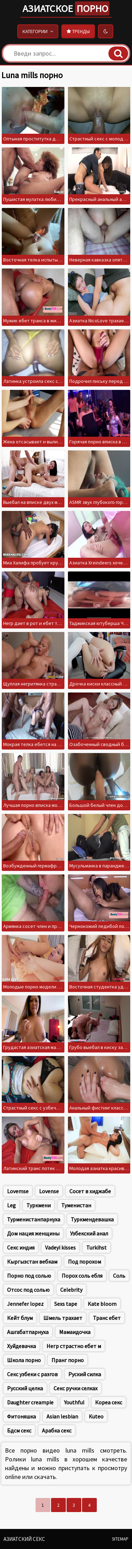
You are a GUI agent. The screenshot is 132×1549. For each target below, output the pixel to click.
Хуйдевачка (21, 1345)
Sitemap (120, 1539)
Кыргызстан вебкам (32, 1261)
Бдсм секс (19, 1430)
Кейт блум (20, 1317)
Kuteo (96, 1416)
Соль (119, 1275)
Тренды (78, 31)
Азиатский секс (24, 1539)
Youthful (74, 1402)
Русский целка (25, 1388)
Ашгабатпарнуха (28, 1331)
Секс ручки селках (76, 1388)
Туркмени (38, 1205)
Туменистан (76, 1205)
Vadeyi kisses (60, 1247)
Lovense (49, 1191)
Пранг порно (67, 1360)
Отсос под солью (28, 1289)
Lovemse (18, 1191)
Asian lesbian (62, 1416)
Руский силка (84, 1374)
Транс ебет (107, 1317)
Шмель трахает (62, 1317)
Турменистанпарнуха (33, 1219)
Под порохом (84, 1261)
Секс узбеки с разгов (32, 1374)
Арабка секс (56, 1430)
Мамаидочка (74, 1331)
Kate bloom (102, 1303)
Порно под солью (29, 1275)
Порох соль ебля (82, 1275)
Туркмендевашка (92, 1219)
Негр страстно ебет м (73, 1345)
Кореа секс (108, 1402)
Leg (11, 1205)
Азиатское (66, 8)
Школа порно (24, 1360)
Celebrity (71, 1289)
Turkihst (96, 1247)
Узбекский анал (89, 1233)
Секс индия (20, 1247)
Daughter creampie (30, 1402)
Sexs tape (65, 1303)
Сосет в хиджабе (90, 1191)
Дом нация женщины (33, 1233)
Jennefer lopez (25, 1303)
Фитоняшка (21, 1416)
